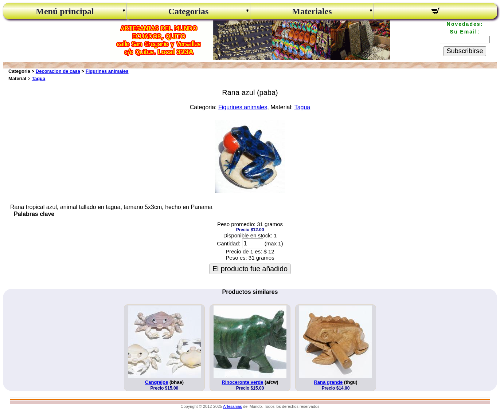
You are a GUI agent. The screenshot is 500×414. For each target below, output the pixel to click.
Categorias (188, 11)
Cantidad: (228, 243)
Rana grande (328, 382)
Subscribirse (464, 51)
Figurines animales (107, 71)
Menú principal (65, 11)
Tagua (38, 78)
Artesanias (232, 406)
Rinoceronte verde (242, 382)
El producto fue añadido (250, 269)
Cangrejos (156, 382)
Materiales (312, 11)
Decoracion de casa (58, 71)
